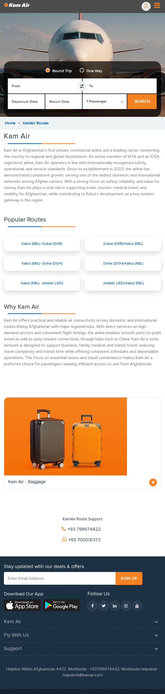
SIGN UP (129, 578)
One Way (94, 71)
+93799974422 (104, 669)
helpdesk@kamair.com (83, 675)
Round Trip (62, 71)
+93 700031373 (81, 540)
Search (142, 101)
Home (10, 123)
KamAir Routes (36, 123)
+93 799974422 (81, 529)
